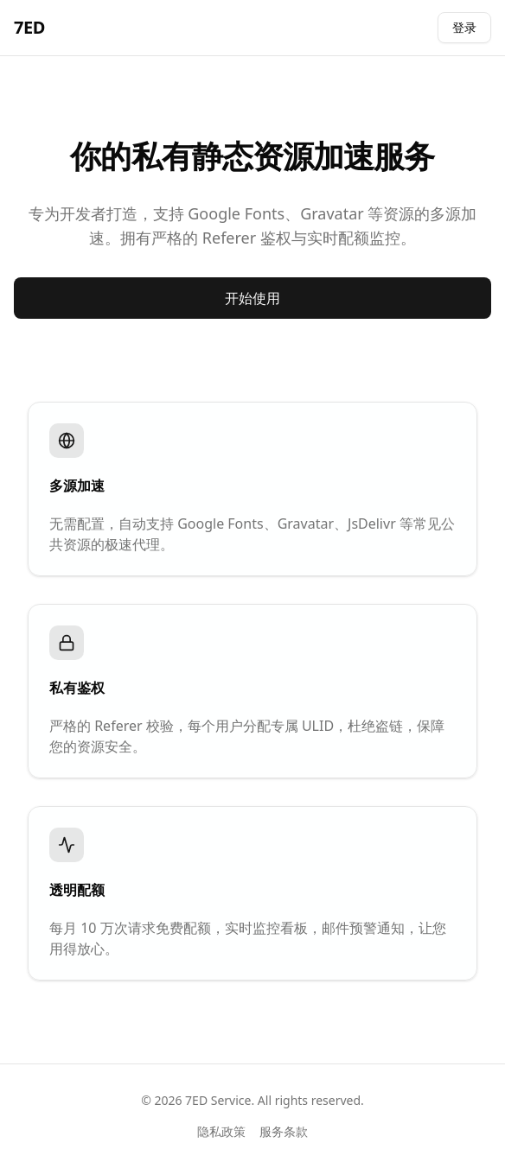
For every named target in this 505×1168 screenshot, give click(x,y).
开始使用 (252, 298)
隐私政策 (221, 1131)
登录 (464, 27)
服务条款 (283, 1131)
